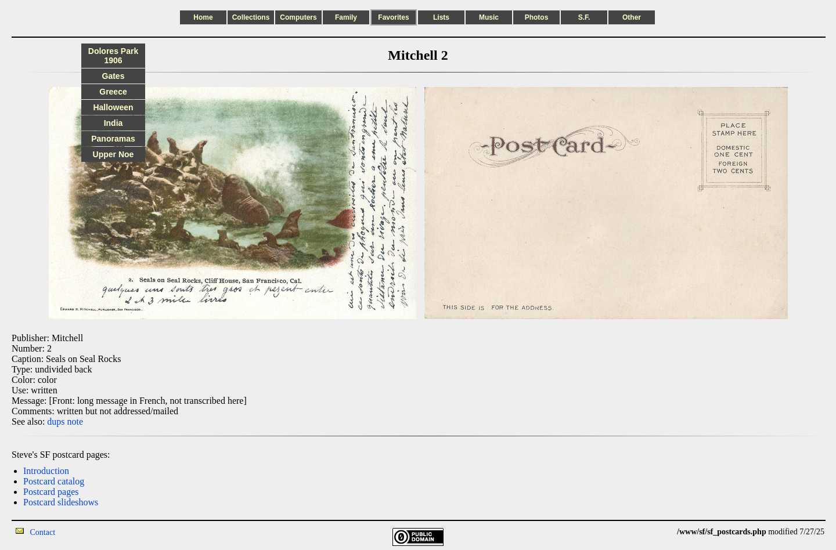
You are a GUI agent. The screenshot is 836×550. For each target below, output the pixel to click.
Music (489, 17)
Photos (537, 17)
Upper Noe (113, 154)
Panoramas (113, 138)
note (75, 421)
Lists (441, 17)
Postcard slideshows (60, 502)
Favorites (393, 17)
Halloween (113, 107)
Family (346, 17)
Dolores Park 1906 (113, 55)
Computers (298, 17)
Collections (251, 17)
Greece (113, 91)
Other (631, 17)
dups (55, 421)
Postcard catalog (53, 481)
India (113, 123)
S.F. (584, 17)
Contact (43, 532)
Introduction (46, 471)
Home (202, 17)
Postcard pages (51, 492)
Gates (113, 76)
